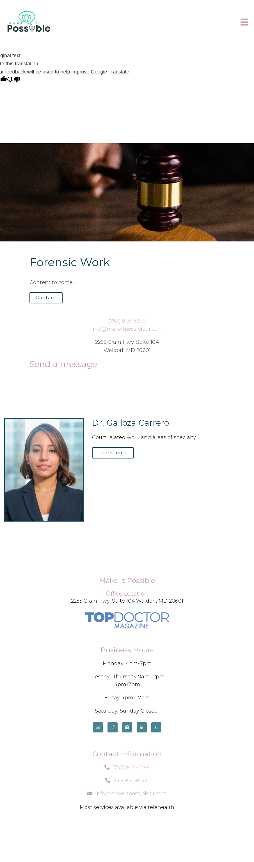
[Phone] (112, 727)
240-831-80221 (131, 781)
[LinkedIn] (142, 727)
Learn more (113, 452)
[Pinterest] (156, 727)
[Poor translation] (13, 80)
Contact (46, 297)
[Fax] (127, 727)
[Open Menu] (244, 22)
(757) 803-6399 (127, 321)
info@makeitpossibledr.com (127, 329)
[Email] (98, 727)
